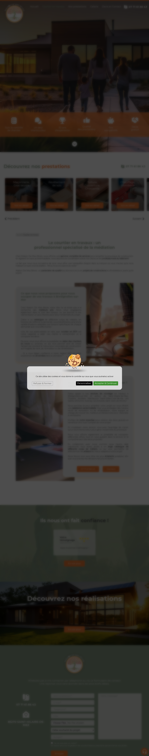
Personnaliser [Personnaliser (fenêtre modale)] (84, 383)
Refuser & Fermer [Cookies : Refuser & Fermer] (42, 383)
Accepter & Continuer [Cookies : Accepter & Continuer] (106, 383)
